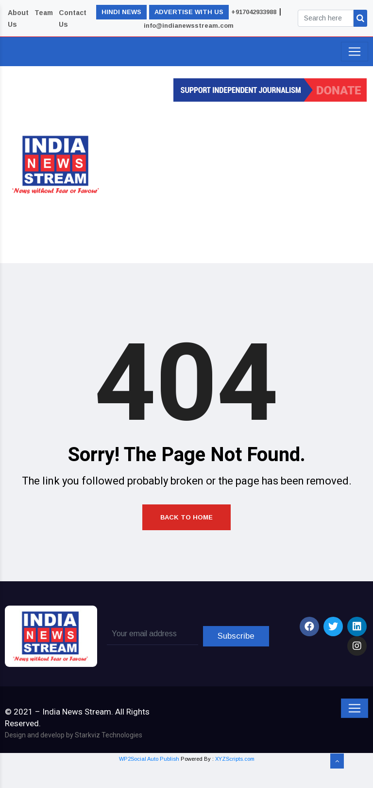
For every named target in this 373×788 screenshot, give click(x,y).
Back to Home (186, 538)
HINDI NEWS (121, 12)
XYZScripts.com (234, 782)
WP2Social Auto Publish (149, 782)
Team (43, 13)
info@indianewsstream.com (189, 25)
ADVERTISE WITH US (188, 12)
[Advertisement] (244, 179)
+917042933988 (253, 12)
